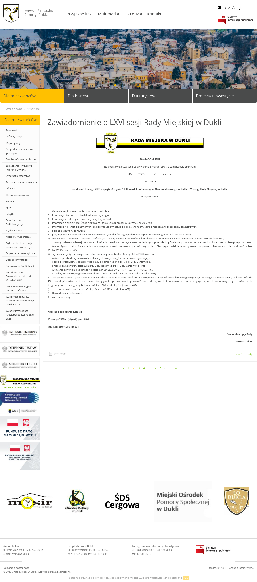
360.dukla (133, 14)
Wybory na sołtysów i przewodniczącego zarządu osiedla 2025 (21, 300)
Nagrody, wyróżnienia (18, 236)
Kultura (10, 201)
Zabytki (10, 214)
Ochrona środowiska (17, 195)
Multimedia (108, 14)
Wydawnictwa (14, 230)
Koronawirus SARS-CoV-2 (20, 266)
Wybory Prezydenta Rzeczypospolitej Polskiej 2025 (20, 314)
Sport (9, 207)
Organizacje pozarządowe (20, 253)
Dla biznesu (78, 95)
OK (186, 577)
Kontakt (154, 14)
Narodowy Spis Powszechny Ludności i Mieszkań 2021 (19, 276)
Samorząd (11, 130)
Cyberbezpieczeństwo (18, 175)
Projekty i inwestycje (215, 95)
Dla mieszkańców (19, 95)
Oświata (10, 188)
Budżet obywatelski (17, 259)
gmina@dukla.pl (21, 553)
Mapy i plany (13, 143)
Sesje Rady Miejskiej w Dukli (20, 387)
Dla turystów (143, 95)
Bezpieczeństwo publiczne (21, 159)
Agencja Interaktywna (237, 567)
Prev (5, 63)
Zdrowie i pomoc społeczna (21, 182)
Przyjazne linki (80, 14)
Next (252, 63)
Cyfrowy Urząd (14, 136)
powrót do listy (243, 354)
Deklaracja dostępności (16, 567)
